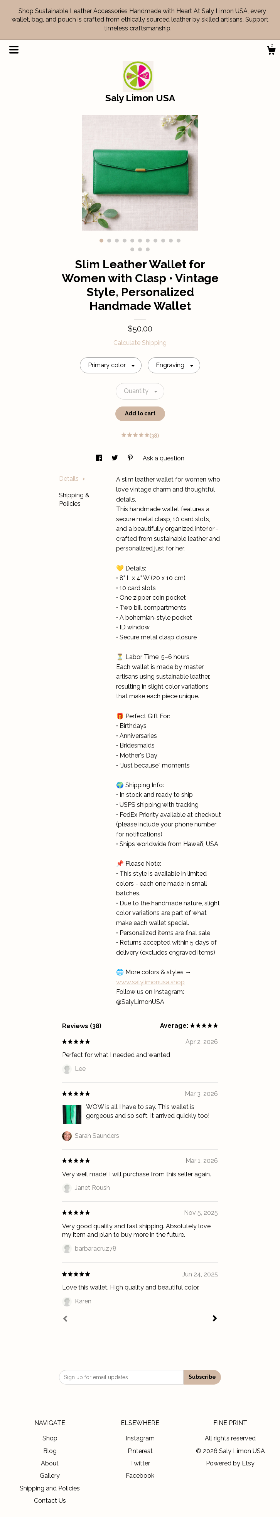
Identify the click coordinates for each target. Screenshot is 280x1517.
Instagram (140, 1438)
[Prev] (65, 1319)
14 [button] (148, 249)
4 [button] (125, 241)
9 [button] (163, 241)
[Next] (215, 1319)
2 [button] (109, 241)
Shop (49, 1438)
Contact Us (50, 1500)
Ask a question (163, 458)
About (50, 1463)
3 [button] (117, 241)
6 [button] (140, 241)
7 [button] (148, 241)
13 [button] (140, 249)
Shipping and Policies (50, 1488)
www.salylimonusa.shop (150, 982)
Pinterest (140, 1451)
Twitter (140, 1463)
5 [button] (132, 241)
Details (72, 478)
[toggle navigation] (14, 50)
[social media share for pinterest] (131, 458)
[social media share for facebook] (100, 458)
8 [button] (155, 241)
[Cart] (271, 51)
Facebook (140, 1475)
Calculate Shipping (140, 342)
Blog (50, 1451)
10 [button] (171, 241)
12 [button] (132, 249)
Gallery (50, 1475)
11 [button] (178, 241)
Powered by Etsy (230, 1463)
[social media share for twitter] (115, 458)
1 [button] (101, 241)
